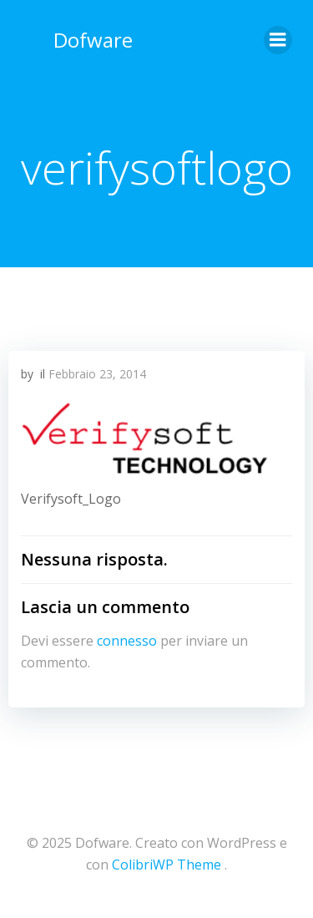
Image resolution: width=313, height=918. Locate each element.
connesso (127, 640)
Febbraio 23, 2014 (97, 374)
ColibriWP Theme (166, 864)
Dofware (93, 39)
